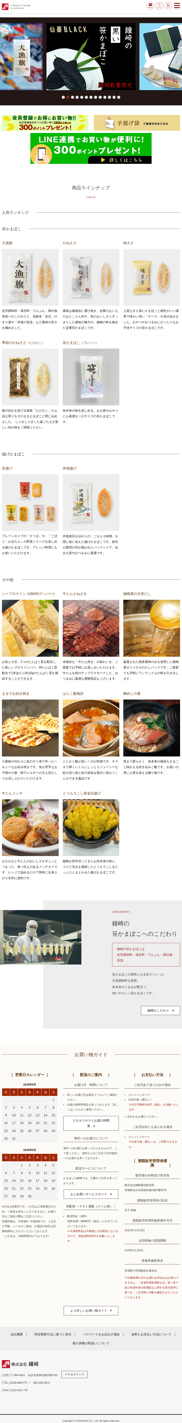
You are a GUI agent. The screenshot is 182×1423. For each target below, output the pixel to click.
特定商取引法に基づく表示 (52, 1334)
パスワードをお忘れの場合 (101, 1334)
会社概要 (17, 1334)
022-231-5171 (41, 1382)
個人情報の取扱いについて (91, 1343)
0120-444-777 (18, 1382)
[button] (63, 97)
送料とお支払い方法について (151, 1334)
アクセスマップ (74, 1374)
